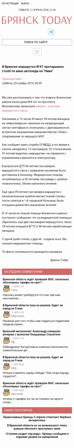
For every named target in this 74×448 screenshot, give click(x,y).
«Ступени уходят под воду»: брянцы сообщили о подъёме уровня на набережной (37, 435)
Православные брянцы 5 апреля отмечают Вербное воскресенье (37, 418)
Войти (25, 3)
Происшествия (11, 78)
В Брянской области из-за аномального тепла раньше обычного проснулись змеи (37, 427)
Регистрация (10, 3)
